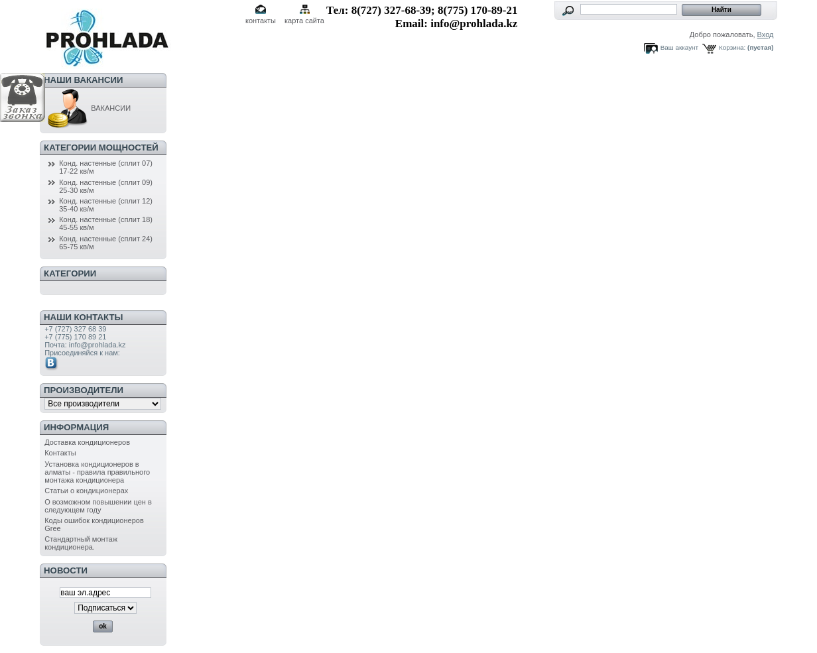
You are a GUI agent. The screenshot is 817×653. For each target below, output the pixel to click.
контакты (260, 21)
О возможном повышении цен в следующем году (98, 506)
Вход (765, 34)
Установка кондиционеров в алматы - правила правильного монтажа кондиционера (97, 472)
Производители (83, 390)
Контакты (60, 453)
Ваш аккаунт (679, 47)
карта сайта (304, 21)
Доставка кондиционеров (87, 442)
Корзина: (732, 47)
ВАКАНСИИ (87, 108)
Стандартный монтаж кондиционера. (80, 543)
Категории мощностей (101, 147)
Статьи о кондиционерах (86, 491)
